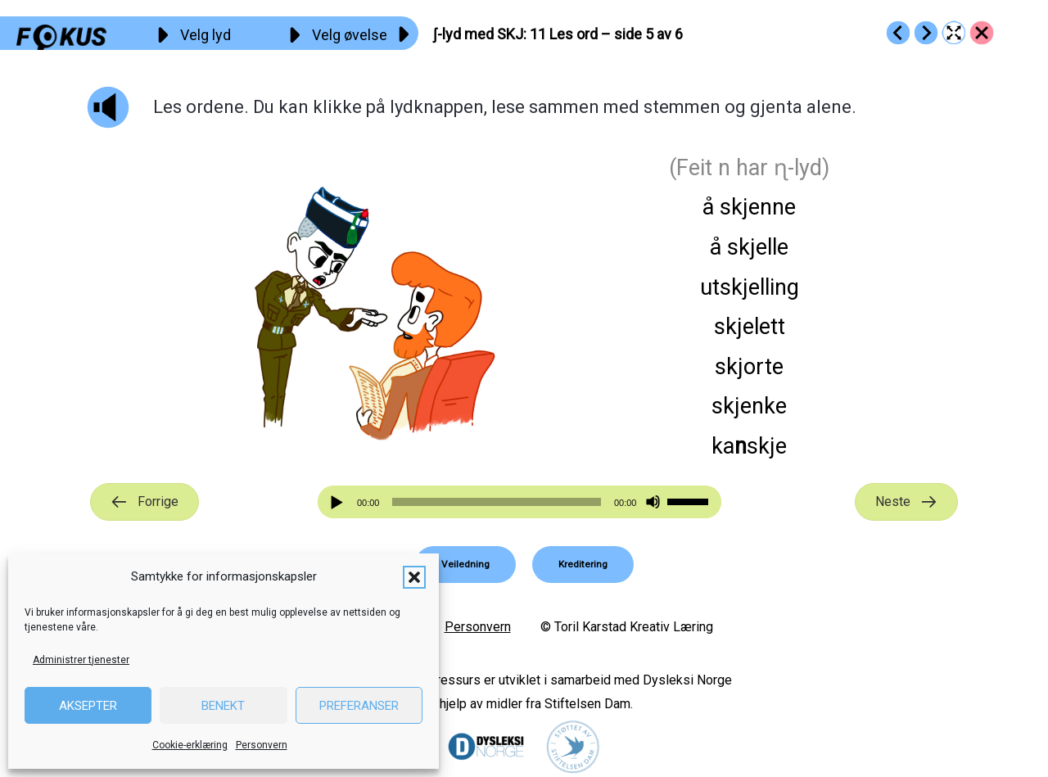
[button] (414, 577)
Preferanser (359, 705)
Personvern (261, 745)
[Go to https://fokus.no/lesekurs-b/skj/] (982, 33)
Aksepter (88, 705)
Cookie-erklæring (190, 745)
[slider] (496, 502)
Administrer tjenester (81, 660)
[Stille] (653, 502)
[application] (520, 502)
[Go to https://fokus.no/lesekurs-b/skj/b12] (926, 33)
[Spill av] (339, 502)
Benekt (223, 705)
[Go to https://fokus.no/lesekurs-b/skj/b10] (898, 33)
